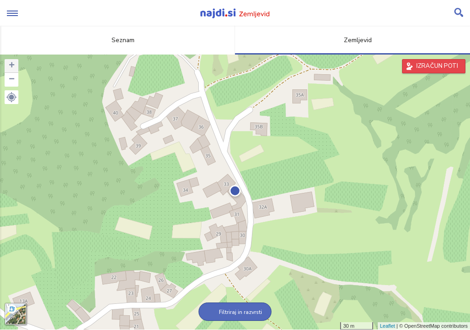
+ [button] (12, 66)
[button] (11, 97)
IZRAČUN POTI (437, 66)
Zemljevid (352, 40)
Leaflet (387, 326)
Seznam (117, 40)
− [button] (12, 80)
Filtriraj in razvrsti (235, 312)
